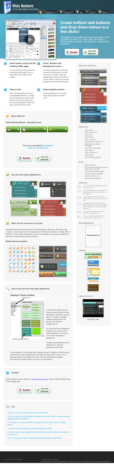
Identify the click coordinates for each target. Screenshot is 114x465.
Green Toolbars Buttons (93, 157)
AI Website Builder (46, 461)
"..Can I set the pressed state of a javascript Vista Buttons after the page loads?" (34, 438)
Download (55, 459)
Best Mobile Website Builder (94, 171)
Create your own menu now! (38, 148)
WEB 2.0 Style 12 (91, 132)
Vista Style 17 (89, 150)
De (44, 459)
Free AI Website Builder (60, 461)
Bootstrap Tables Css (92, 176)
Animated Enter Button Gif (94, 142)
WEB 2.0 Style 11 (91, 153)
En (42, 459)
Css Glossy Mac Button (93, 148)
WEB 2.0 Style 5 (90, 139)
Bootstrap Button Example (94, 174)
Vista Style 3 (89, 130)
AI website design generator (102, 461)
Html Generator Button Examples (92, 145)
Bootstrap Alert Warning (93, 178)
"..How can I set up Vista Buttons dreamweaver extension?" (27, 413)
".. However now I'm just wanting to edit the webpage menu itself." (29, 428)
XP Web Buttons (17, 459)
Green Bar (88, 135)
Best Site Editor (90, 165)
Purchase (48, 459)
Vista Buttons (48, 145)
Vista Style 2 (89, 155)
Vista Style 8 (89, 137)
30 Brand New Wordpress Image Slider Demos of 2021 (96, 168)
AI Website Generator (74, 461)
